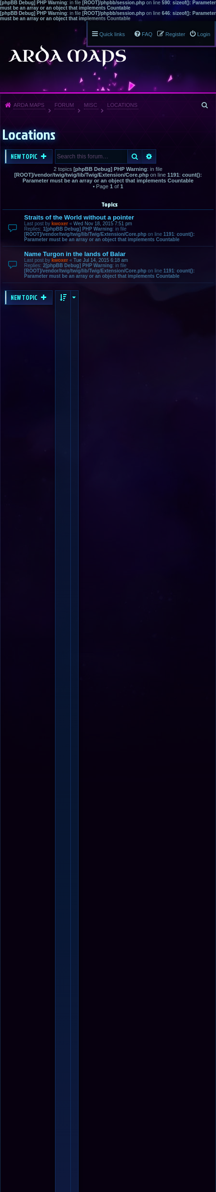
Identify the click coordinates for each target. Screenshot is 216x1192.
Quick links (112, 34)
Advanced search (149, 156)
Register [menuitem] (175, 34)
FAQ (147, 34)
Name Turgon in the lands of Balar (75, 254)
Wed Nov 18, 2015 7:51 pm (102, 223)
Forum (64, 105)
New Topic (25, 156)
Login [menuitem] (203, 34)
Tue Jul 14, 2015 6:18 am (100, 260)
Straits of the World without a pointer (79, 217)
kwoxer (60, 223)
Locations (122, 105)
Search (134, 156)
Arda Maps (29, 105)
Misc (90, 105)
